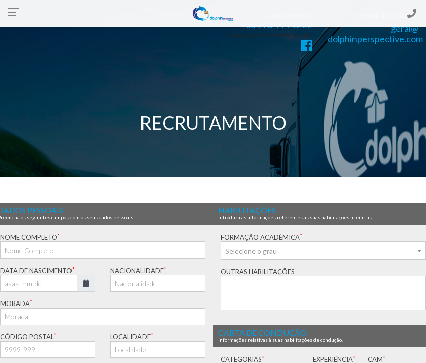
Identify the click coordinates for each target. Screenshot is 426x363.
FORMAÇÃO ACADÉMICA (261, 237)
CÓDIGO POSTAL (28, 336)
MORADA (16, 303)
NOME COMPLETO (30, 237)
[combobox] (323, 250)
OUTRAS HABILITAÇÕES (258, 272)
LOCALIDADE (131, 336)
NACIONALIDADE (138, 270)
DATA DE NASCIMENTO (37, 270)
